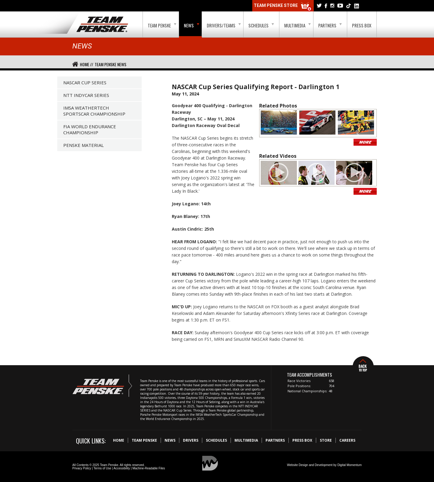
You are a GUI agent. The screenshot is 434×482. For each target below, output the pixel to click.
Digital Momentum (349, 465)
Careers (347, 440)
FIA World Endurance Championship (89, 129)
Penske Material (83, 145)
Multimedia (297, 25)
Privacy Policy (81, 468)
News (191, 25)
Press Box (361, 25)
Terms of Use (102, 468)
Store (326, 440)
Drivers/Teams (224, 25)
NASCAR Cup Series (84, 82)
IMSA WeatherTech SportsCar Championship (94, 111)
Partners (330, 25)
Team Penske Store (283, 6)
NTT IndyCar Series (86, 95)
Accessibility (122, 468)
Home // (86, 64)
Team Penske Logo (102, 24)
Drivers (190, 440)
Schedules (261, 25)
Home (118, 440)
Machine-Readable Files (148, 468)
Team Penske (162, 25)
